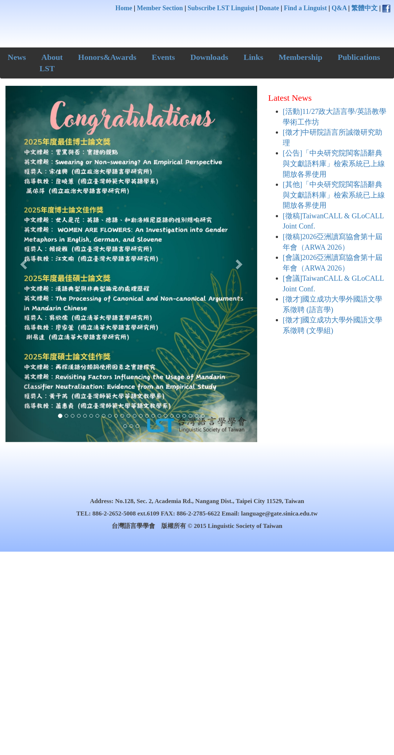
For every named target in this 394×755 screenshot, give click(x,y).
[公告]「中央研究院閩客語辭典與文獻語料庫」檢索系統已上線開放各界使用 (334, 163)
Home (123, 8)
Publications (359, 57)
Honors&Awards (107, 57)
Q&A (339, 8)
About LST (51, 63)
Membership (300, 57)
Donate (269, 8)
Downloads (209, 57)
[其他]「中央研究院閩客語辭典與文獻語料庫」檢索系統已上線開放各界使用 (334, 194)
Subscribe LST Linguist (221, 8)
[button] (24, 264)
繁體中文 (364, 8)
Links (253, 57)
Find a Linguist (305, 8)
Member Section (160, 8)
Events (163, 57)
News (17, 57)
